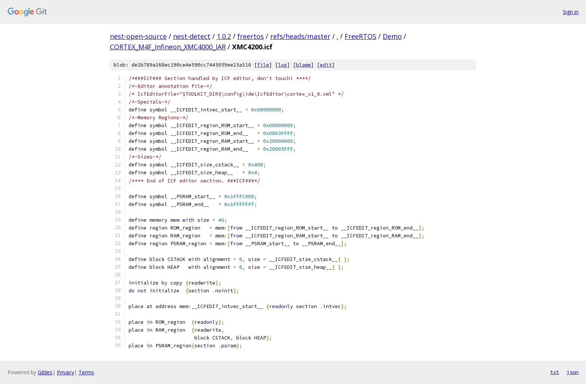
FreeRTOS (360, 36)
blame (303, 65)
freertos (250, 36)
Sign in (571, 11)
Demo (392, 36)
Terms (86, 372)
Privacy (65, 372)
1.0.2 (224, 36)
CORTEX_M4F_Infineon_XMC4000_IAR (168, 46)
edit (326, 65)
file (263, 65)
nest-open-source (138, 36)
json (573, 372)
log (282, 65)
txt (554, 372)
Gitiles (45, 372)
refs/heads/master (300, 36)
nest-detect (191, 36)
